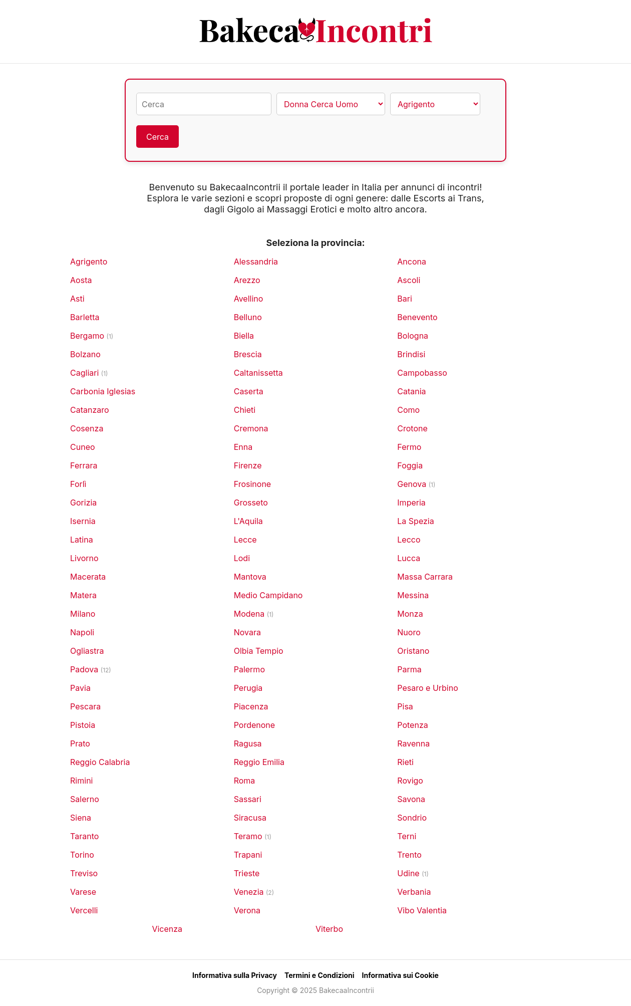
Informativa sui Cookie (400, 975)
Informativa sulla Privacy (234, 975)
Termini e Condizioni (319, 975)
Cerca (157, 137)
